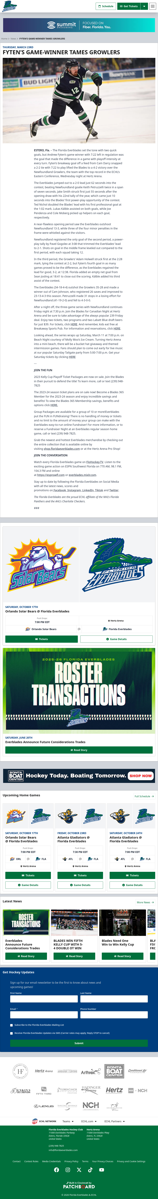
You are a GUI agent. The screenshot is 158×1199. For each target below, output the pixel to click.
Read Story (79, 750)
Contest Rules (31, 1161)
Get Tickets (129, 6)
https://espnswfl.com (51, 475)
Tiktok (98, 490)
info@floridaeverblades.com (63, 1150)
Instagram (74, 490)
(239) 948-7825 (56, 1145)
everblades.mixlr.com (82, 475)
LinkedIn (88, 490)
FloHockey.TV (94, 462)
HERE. (54, 405)
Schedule (105, 6)
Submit (79, 1043)
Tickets (41, 639)
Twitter (114, 490)
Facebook (59, 490)
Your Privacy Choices (102, 1161)
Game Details (116, 639)
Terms (85, 1161)
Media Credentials (51, 1161)
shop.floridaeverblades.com (62, 449)
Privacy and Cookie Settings (131, 1161)
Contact (17, 1161)
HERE (74, 324)
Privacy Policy (71, 1161)
